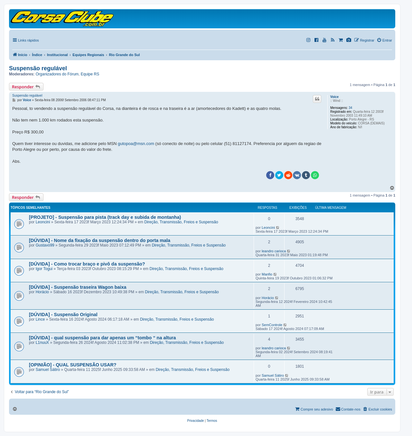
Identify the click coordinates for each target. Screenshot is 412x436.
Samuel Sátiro (48, 369)
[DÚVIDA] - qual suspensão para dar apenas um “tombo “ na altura (102, 337)
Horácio (42, 292)
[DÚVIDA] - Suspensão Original (63, 314)
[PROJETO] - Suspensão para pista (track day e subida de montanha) (105, 217)
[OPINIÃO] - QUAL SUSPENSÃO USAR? (73, 364)
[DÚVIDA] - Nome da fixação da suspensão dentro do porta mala (99, 240)
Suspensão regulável (38, 68)
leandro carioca (274, 251)
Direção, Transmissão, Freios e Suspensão (181, 222)
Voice (334, 97)
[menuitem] (195, 421)
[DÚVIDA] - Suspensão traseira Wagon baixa (77, 287)
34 (350, 108)
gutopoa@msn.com (136, 143)
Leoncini (43, 222)
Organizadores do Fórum (57, 74)
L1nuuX (42, 342)
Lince (40, 319)
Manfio (267, 274)
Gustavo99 (45, 245)
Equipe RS (90, 74)
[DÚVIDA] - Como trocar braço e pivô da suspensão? (87, 263)
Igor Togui (44, 268)
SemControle (272, 325)
